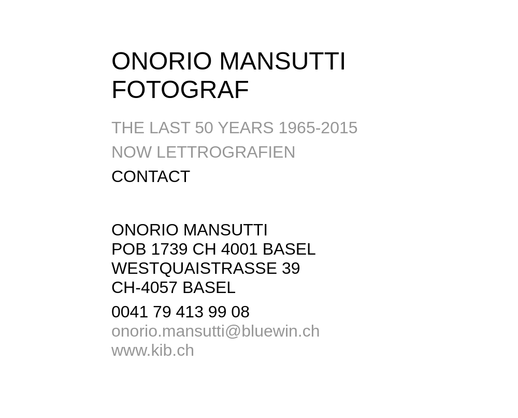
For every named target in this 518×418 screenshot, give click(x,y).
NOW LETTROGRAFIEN (203, 152)
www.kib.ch (152, 350)
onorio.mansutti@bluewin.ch (215, 331)
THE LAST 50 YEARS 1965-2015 (234, 127)
